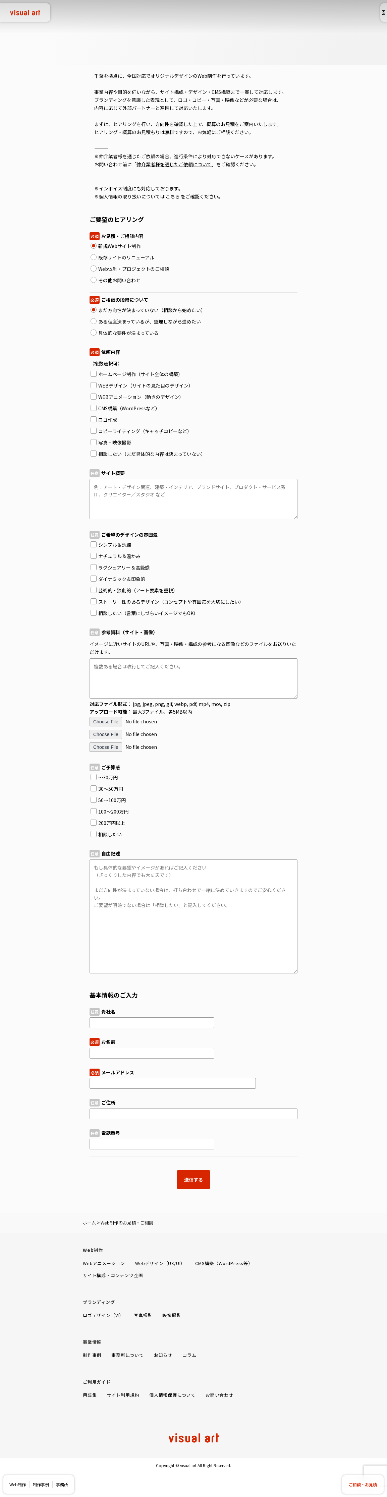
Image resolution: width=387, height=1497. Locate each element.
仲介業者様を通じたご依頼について (174, 164)
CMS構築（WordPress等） (224, 1263)
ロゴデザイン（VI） (103, 1315)
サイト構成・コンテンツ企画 (113, 1275)
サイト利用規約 (123, 1395)
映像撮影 (171, 1315)
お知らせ (163, 1355)
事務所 (62, 1484)
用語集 (90, 1395)
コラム (189, 1355)
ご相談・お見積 (363, 1484)
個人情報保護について (172, 1395)
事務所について (127, 1355)
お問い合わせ (219, 1395)
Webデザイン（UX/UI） (160, 1263)
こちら (173, 196)
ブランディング (99, 1302)
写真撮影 (143, 1315)
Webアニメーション (104, 1263)
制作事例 (41, 1484)
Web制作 (17, 1484)
